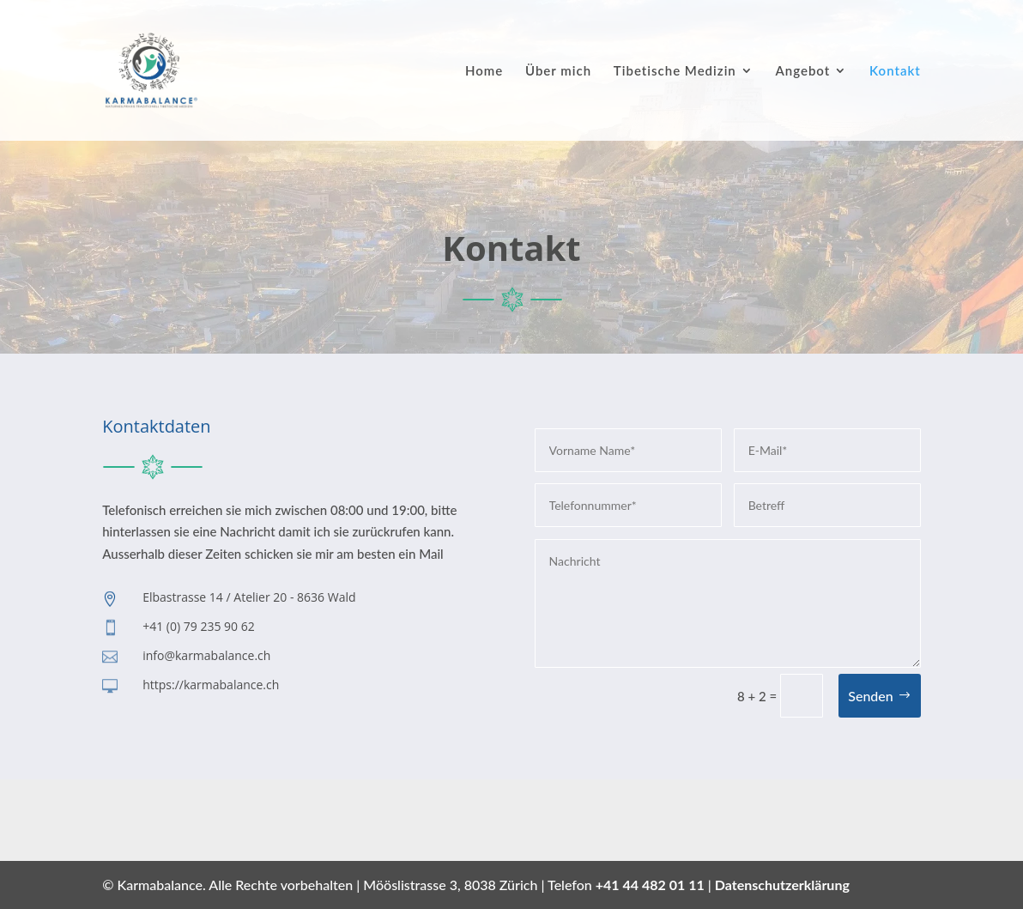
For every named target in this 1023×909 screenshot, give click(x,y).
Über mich (558, 71)
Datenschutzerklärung (782, 884)
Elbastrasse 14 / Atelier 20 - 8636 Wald (248, 597)
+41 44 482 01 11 (650, 884)
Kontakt (895, 71)
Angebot (803, 71)
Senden (870, 696)
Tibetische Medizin (675, 71)
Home (484, 71)
